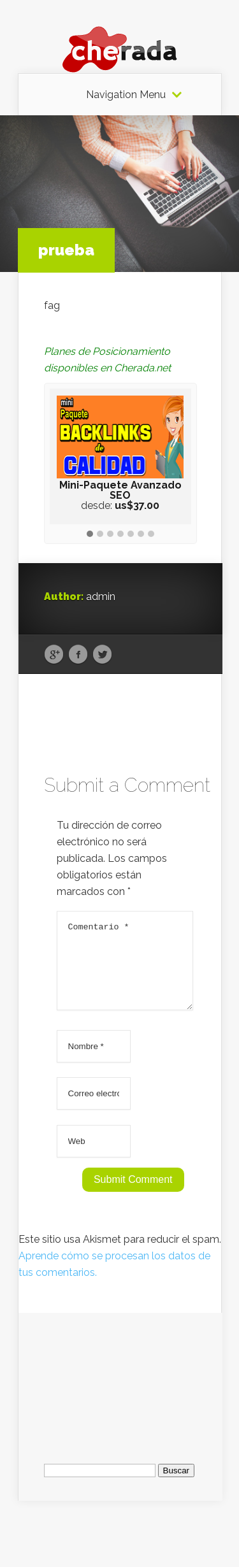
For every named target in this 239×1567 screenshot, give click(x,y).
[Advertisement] (120, 1392)
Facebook (78, 655)
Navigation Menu (126, 95)
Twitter (102, 655)
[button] (90, 534)
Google (54, 655)
